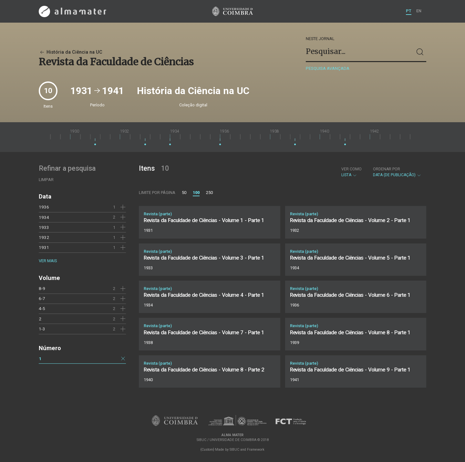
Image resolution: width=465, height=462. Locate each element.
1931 (44, 247)
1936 (44, 207)
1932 (44, 237)
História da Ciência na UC (70, 52)
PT (408, 10)
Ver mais (48, 260)
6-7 (42, 298)
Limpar (46, 179)
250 (209, 192)
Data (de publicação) (397, 172)
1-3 (42, 328)
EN (418, 10)
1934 (44, 217)
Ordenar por (386, 169)
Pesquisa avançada (327, 68)
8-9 (42, 288)
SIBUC (234, 449)
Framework (255, 449)
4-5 (42, 308)
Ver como (351, 169)
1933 (44, 227)
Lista (351, 172)
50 (184, 192)
